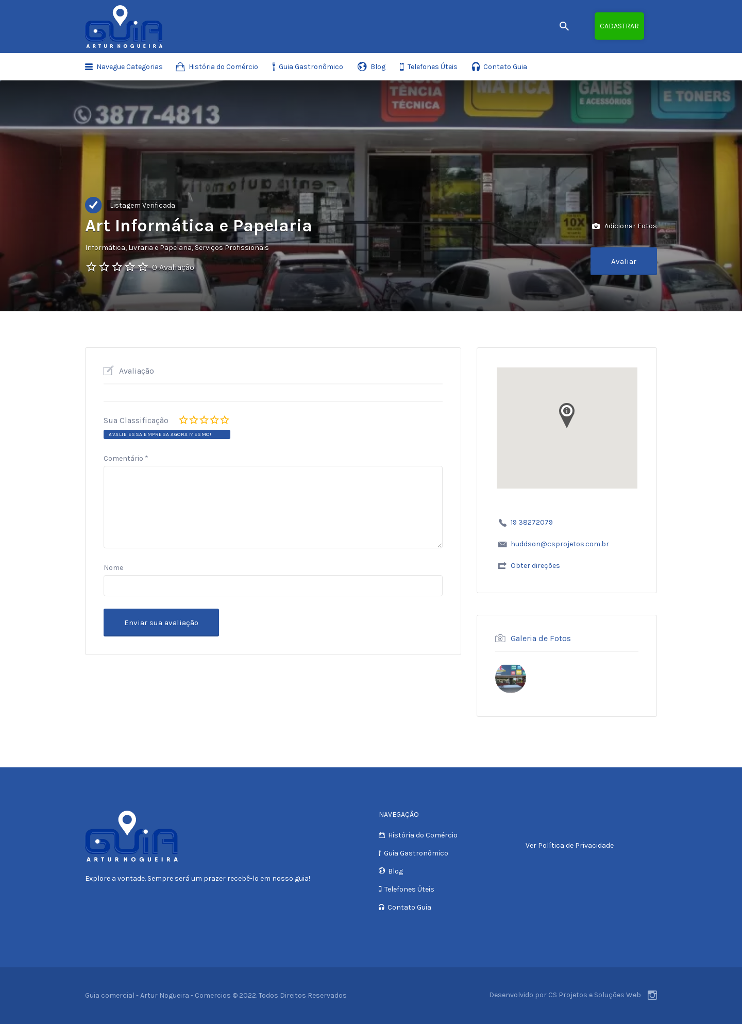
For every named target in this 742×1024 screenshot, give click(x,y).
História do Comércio (223, 66)
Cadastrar (619, 26)
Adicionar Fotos (624, 226)
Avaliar (623, 261)
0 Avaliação (173, 267)
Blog (377, 66)
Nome (113, 567)
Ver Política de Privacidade (570, 845)
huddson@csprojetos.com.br (560, 544)
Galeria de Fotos (541, 638)
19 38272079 (532, 522)
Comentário (126, 458)
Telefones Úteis (433, 66)
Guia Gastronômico (311, 66)
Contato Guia (505, 66)
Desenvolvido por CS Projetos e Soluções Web (565, 995)
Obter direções (535, 565)
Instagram (652, 995)
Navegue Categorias (129, 66)
